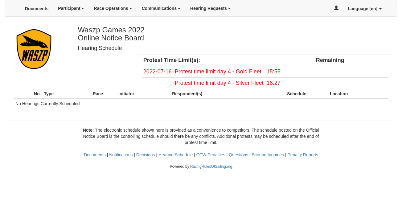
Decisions (145, 154)
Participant (71, 8)
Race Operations (113, 8)
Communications (161, 8)
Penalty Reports (302, 154)
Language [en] (365, 8)
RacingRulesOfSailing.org (211, 166)
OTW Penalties (210, 154)
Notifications (121, 154)
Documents (36, 8)
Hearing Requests (210, 8)
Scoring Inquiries (268, 154)
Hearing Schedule (175, 154)
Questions (238, 154)
